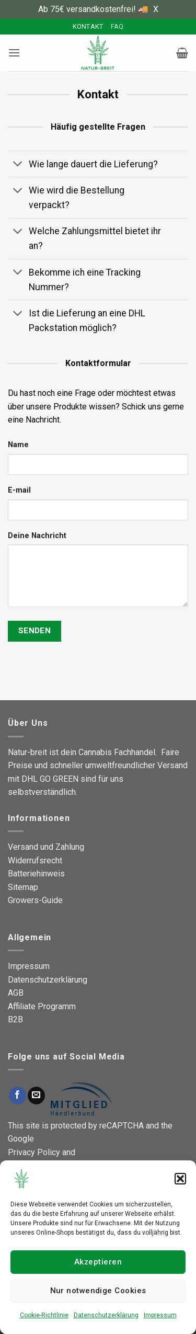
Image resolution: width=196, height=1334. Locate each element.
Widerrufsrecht (35, 860)
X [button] (155, 9)
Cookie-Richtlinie (44, 1315)
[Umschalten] (18, 165)
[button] (180, 1178)
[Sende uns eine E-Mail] (36, 1095)
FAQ (117, 26)
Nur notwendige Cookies (98, 1290)
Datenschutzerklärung (106, 1315)
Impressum (160, 1315)
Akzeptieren (98, 1262)
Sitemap (23, 887)
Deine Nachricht (37, 535)
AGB (16, 993)
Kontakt (88, 26)
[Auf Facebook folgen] (17, 1095)
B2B (15, 1019)
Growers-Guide (35, 900)
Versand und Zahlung (46, 847)
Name (18, 444)
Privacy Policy (34, 1152)
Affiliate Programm (42, 1006)
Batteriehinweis (36, 874)
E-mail (19, 490)
